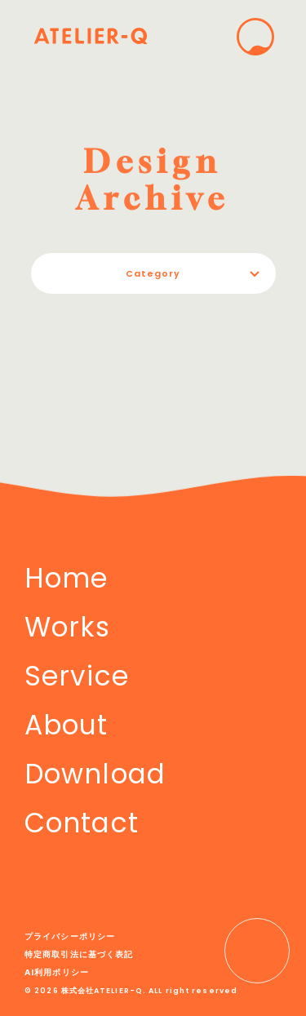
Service (76, 676)
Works (67, 627)
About (66, 725)
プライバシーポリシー (69, 936)
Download (95, 774)
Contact (81, 823)
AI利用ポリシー (56, 972)
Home (66, 578)
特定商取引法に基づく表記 (78, 954)
